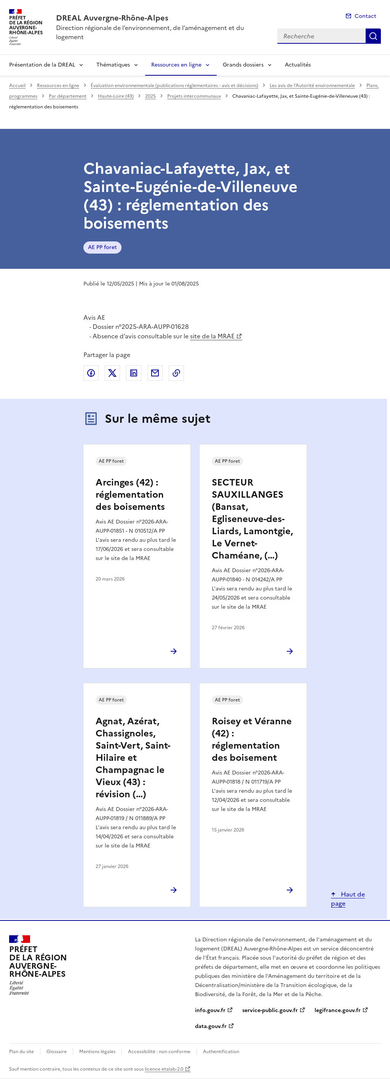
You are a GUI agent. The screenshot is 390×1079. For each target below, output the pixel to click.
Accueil (17, 85)
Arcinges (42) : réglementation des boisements (130, 495)
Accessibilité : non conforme (159, 1051)
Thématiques (113, 65)
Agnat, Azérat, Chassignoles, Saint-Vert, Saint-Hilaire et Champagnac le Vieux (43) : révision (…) (133, 757)
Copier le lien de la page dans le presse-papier (176, 373)
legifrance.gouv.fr (338, 1010)
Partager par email (155, 373)
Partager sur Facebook (91, 373)
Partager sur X (112, 373)
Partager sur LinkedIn (133, 373)
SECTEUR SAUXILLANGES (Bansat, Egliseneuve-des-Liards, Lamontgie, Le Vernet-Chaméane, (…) (252, 519)
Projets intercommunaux (194, 96)
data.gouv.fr (211, 1026)
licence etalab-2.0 (164, 1069)
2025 (150, 96)
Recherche (373, 36)
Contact (365, 16)
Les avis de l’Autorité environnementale (312, 85)
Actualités (298, 65)
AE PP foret (102, 247)
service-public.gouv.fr (270, 1010)
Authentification (221, 1051)
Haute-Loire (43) (116, 96)
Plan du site (21, 1051)
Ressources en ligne (176, 65)
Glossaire (56, 1051)
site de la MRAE (212, 336)
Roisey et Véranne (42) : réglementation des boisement (252, 739)
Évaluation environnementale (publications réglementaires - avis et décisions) (174, 85)
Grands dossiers (243, 65)
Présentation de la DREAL (42, 65)
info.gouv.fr (210, 1010)
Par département (67, 96)
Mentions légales (97, 1051)
